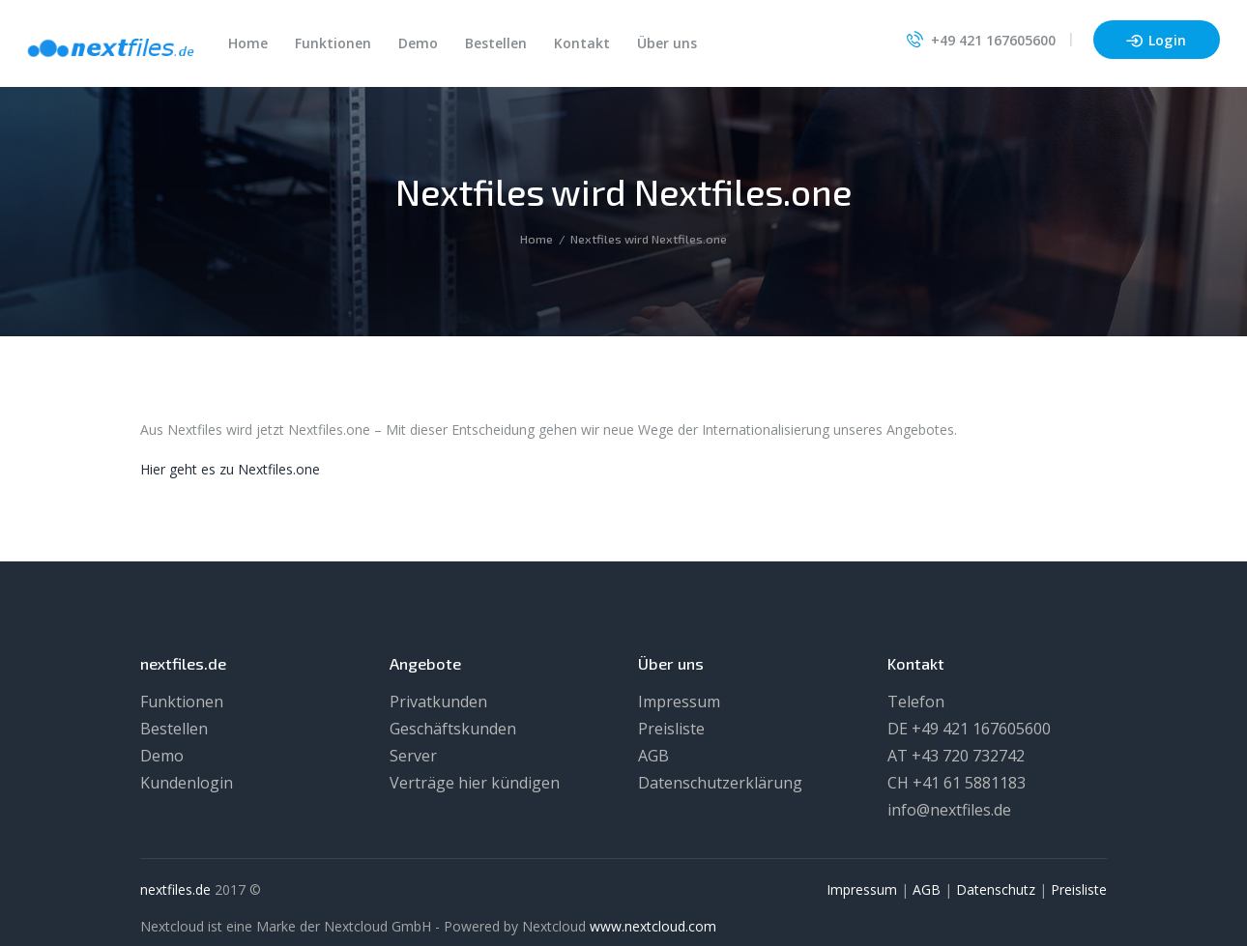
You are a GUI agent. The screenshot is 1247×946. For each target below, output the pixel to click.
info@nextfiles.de (949, 809)
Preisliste (671, 728)
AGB (653, 755)
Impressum (679, 701)
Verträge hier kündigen (475, 782)
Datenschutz (995, 889)
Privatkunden (438, 701)
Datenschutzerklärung (720, 782)
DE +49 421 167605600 (969, 728)
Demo (162, 755)
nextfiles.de (175, 889)
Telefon (915, 701)
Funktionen (181, 701)
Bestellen (174, 728)
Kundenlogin (186, 782)
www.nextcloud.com (653, 926)
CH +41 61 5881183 (956, 782)
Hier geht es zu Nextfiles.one (230, 469)
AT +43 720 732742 (956, 755)
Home (536, 238)
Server (413, 755)
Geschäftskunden (453, 728)
